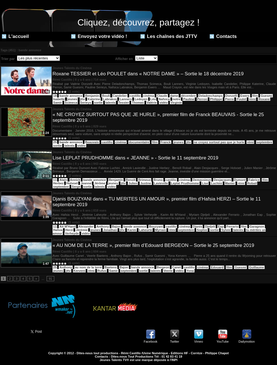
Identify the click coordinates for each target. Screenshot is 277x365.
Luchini (216, 183)
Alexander (86, 226)
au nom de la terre (88, 267)
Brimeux (144, 180)
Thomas (138, 102)
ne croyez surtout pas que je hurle (219, 142)
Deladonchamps (211, 95)
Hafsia (57, 230)
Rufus (102, 270)
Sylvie (225, 230)
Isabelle (58, 99)
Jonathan (110, 230)
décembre (188, 95)
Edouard (217, 267)
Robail (252, 183)
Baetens (111, 267)
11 (55, 180)
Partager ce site (12, 331)
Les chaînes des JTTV (168, 36)
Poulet (241, 99)
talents (110, 102)
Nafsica (164, 99)
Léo (153, 99)
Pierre (229, 99)
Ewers (244, 95)
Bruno (158, 180)
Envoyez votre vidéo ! (99, 36)
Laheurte (145, 230)
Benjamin (92, 95)
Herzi (69, 230)
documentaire (139, 142)
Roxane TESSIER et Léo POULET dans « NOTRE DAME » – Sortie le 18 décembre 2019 (148, 73)
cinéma (148, 95)
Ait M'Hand (67, 226)
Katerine (94, 99)
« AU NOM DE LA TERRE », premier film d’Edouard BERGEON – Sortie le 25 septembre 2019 (153, 245)
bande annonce (70, 95)
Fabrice (253, 180)
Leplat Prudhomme (185, 183)
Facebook (150, 341)
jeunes (72, 99)
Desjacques (222, 180)
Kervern (79, 270)
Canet (176, 267)
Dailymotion (247, 341)
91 (50, 278)
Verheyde (72, 233)
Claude (162, 95)
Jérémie (82, 230)
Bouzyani (156, 226)
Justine (145, 183)
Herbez (58, 183)
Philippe (216, 99)
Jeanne (86, 183)
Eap (221, 226)
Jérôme (99, 183)
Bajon (116, 226)
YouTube (223, 341)
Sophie (202, 230)
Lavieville (161, 183)
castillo (135, 95)
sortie (98, 102)
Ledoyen (141, 99)
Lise (205, 183)
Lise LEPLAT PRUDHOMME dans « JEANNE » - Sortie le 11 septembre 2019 (135, 158)
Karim (131, 230)
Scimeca (71, 102)
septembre (264, 142)
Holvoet (72, 183)
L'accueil (15, 36)
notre (177, 99)
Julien (132, 183)
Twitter (174, 341)
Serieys (85, 102)
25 (55, 142)
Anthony (102, 226)
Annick (75, 180)
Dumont (240, 180)
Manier (230, 183)
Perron (202, 99)
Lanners (126, 99)
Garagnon (257, 226)
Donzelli (231, 95)
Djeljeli (210, 226)
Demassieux (202, 180)
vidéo (163, 102)
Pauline (188, 99)
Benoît (130, 180)
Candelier (120, 95)
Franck (166, 142)
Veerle (167, 270)
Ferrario (232, 226)
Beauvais (92, 142)
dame (174, 95)
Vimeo (198, 341)
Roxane (264, 99)
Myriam (160, 230)
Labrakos (110, 99)
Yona (190, 270)
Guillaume (256, 267)
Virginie (176, 102)
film (255, 95)
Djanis (197, 226)
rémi (252, 99)
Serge (76, 186)
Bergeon (163, 267)
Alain (63, 180)
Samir (57, 102)
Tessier (123, 102)
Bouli (106, 95)
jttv (82, 99)
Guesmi (266, 95)
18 (55, 95)
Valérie (152, 102)
